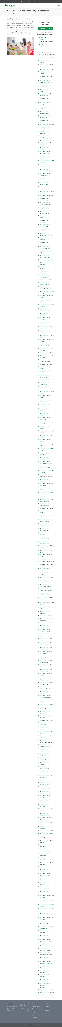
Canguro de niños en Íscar (46, 364)
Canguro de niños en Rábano (47, 597)
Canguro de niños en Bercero (47, 124)
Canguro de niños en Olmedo (47, 508)
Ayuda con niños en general (46, 41)
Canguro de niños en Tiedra (46, 720)
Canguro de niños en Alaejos (47, 69)
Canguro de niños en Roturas (47, 616)
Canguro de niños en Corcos (46, 280)
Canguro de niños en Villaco (46, 866)
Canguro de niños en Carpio (46, 195)
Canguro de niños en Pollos (46, 559)
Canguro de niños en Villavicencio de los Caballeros (45, 985)
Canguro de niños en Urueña (47, 780)
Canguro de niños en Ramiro (47, 600)
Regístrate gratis (36, 1)
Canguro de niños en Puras (46, 577)
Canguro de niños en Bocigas (47, 140)
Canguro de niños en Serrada (47, 704)
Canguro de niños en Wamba (47, 992)
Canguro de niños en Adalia (46, 58)
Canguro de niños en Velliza (46, 833)
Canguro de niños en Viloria (46, 990)
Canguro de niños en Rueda (46, 622)
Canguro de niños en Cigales (47, 260)
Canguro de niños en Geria (46, 353)
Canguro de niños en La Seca (47, 380)
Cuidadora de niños (44, 43)
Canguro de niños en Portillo (47, 561)
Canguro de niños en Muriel (46, 492)
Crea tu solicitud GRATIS (45, 28)
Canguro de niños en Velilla (46, 831)
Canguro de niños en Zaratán (47, 995)
